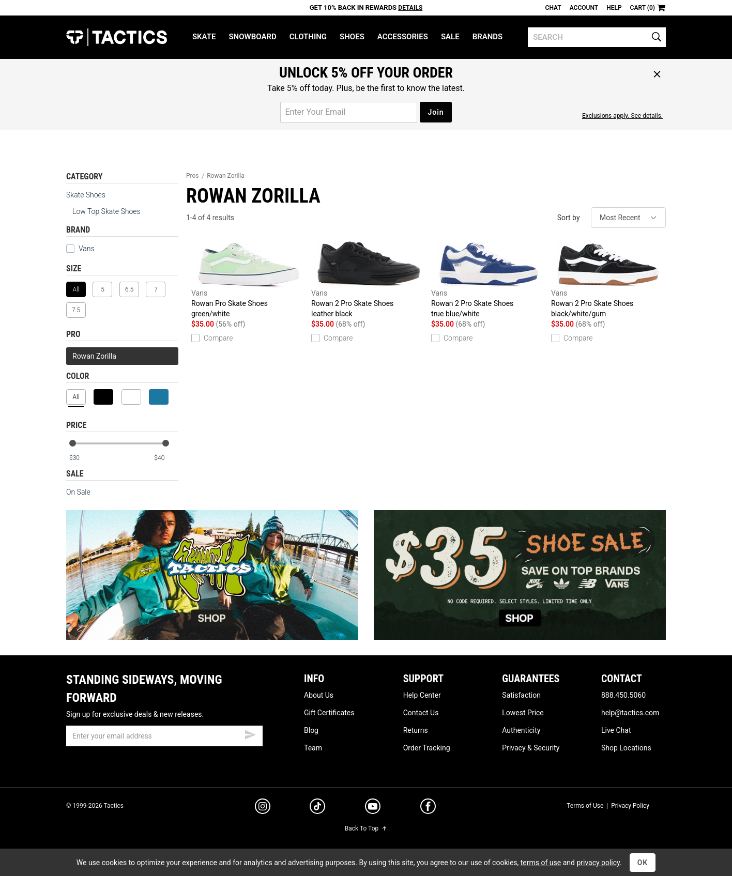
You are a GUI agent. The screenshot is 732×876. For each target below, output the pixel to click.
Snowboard (252, 36)
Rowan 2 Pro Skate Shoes (368, 280)
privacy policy (598, 862)
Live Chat (616, 730)
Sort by (568, 217)
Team (313, 748)
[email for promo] (348, 112)
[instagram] (262, 807)
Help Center (422, 695)
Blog (311, 730)
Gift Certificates (329, 713)
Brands (487, 36)
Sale (450, 36)
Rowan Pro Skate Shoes (248, 280)
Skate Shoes (85, 195)
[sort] (628, 217)
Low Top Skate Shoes (106, 211)
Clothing (308, 36)
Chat (553, 7)
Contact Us (421, 713)
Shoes (352, 36)
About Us (318, 695)
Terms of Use (585, 805)
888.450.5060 (623, 695)
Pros (192, 175)
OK (642, 862)
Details (410, 7)
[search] (597, 37)
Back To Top (366, 828)
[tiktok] (317, 807)
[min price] (81, 458)
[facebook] (428, 808)
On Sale (78, 492)
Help (613, 7)
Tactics (116, 37)
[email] (164, 736)
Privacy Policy (630, 805)
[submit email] (250, 733)
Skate (204, 36)
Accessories (402, 36)
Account (584, 7)
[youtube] (372, 808)
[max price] (166, 458)
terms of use (541, 862)
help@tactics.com (630, 713)
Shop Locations (626, 748)
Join (436, 112)
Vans (80, 248)
